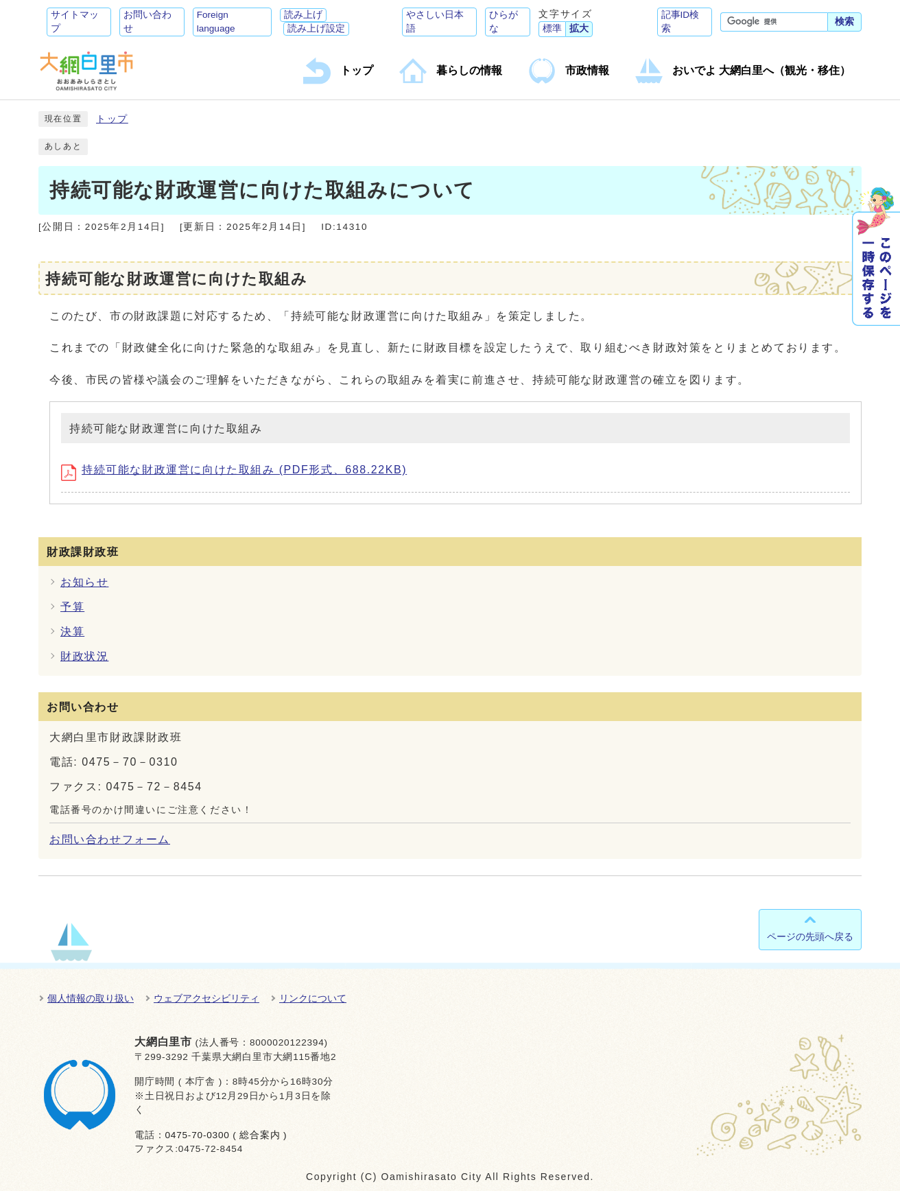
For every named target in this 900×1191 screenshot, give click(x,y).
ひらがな (503, 22)
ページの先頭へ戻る (810, 936)
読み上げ (303, 15)
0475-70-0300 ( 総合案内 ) (226, 1135)
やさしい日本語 (435, 22)
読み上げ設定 (316, 28)
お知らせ (84, 582)
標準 (552, 28)
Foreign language (216, 22)
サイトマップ (75, 22)
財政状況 (84, 656)
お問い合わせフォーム (109, 839)
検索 (844, 21)
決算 (72, 631)
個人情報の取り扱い (90, 998)
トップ (112, 119)
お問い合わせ (147, 22)
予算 (72, 607)
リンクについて (312, 998)
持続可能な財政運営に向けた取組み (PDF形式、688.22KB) (234, 469)
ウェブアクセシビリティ (206, 998)
